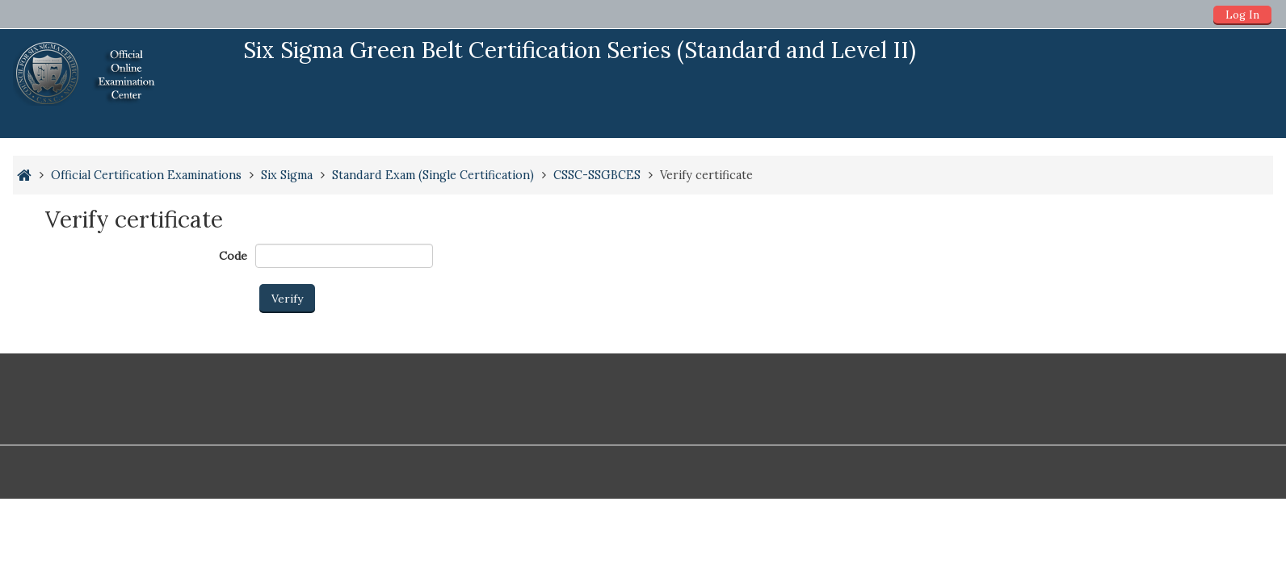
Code (233, 256)
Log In (1242, 15)
